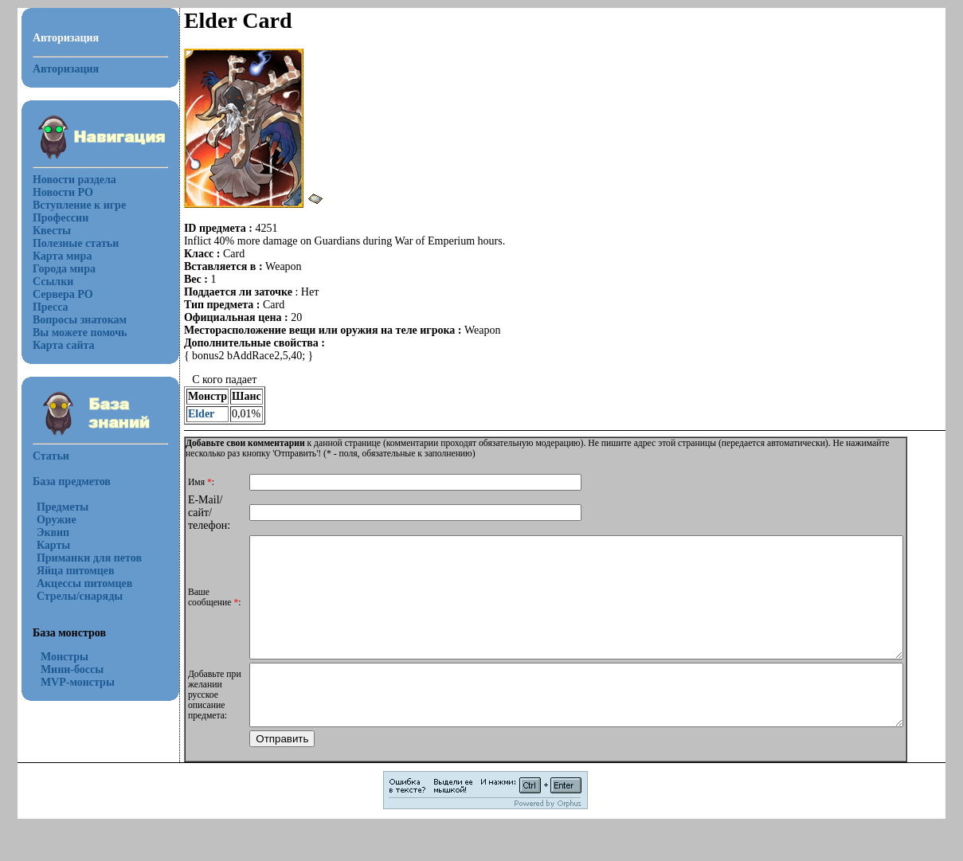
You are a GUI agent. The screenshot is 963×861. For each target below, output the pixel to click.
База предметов (62, 481)
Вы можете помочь (70, 333)
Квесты (42, 231)
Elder (191, 414)
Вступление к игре (69, 205)
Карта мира (53, 256)
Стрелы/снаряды (70, 596)
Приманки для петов (79, 558)
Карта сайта (54, 345)
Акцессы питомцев (75, 583)
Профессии (51, 218)
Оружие (47, 520)
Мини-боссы (62, 669)
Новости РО (53, 192)
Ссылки (43, 282)
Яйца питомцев (66, 571)
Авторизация (56, 69)
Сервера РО (53, 294)
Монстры (55, 657)
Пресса (41, 307)
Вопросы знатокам (70, 320)
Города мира (54, 269)
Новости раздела (65, 180)
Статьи (41, 456)
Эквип (43, 532)
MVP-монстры (68, 682)
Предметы (53, 507)
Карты (44, 545)
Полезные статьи (66, 243)
